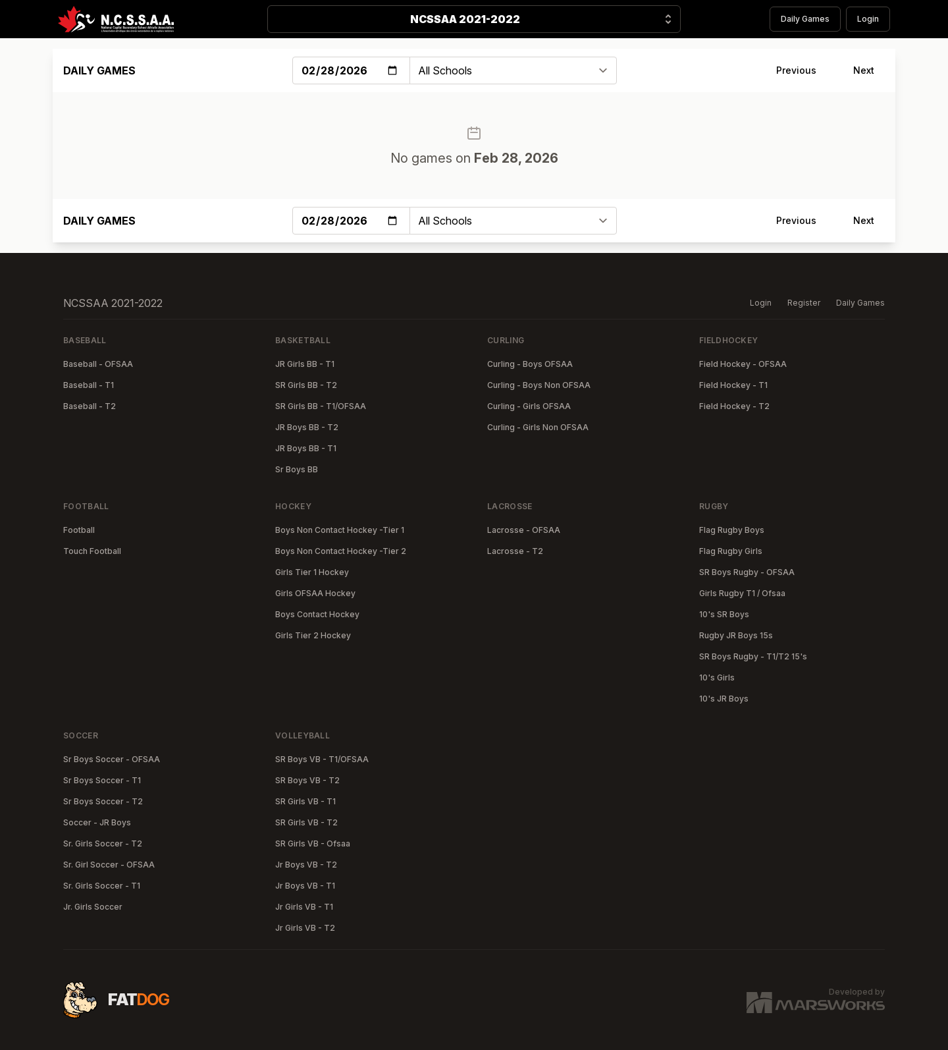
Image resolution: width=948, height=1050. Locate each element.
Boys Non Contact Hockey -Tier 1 (339, 530)
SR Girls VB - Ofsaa (312, 843)
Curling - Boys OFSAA (530, 364)
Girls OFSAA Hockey (315, 593)
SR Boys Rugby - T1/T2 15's (753, 656)
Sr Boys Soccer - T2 (103, 801)
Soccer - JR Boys (97, 822)
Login (868, 19)
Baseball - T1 (88, 385)
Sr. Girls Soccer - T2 (102, 843)
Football (79, 530)
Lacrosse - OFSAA (523, 530)
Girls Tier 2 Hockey (313, 635)
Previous (796, 70)
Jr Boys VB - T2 (306, 865)
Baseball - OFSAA (98, 364)
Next (863, 70)
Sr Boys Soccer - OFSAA (111, 759)
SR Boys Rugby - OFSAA (747, 572)
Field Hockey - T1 (733, 385)
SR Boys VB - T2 (307, 780)
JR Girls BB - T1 (304, 364)
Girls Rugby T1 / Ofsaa (742, 593)
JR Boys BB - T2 (306, 427)
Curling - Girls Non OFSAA (538, 427)
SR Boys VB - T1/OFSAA (322, 759)
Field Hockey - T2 (734, 406)
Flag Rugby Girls (730, 551)
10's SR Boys (724, 614)
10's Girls (717, 677)
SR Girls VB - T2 (306, 822)
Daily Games (805, 19)
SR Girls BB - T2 (306, 385)
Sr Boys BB (296, 469)
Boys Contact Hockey (317, 614)
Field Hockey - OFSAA (743, 364)
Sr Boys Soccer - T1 (102, 780)
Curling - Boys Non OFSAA (539, 385)
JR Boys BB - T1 (305, 448)
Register (803, 303)
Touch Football (92, 551)
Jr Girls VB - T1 (304, 907)
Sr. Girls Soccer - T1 (101, 886)
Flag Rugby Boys (731, 530)
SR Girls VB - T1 (305, 801)
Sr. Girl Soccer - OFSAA (109, 865)
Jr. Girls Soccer (92, 907)
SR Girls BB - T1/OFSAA (320, 406)
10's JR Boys (724, 699)
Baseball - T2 (89, 406)
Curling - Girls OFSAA (529, 406)
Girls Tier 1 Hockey (312, 572)
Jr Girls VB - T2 (305, 928)
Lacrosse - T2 (515, 551)
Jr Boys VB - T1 (305, 886)
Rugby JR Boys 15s (736, 635)
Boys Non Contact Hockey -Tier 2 (340, 551)
